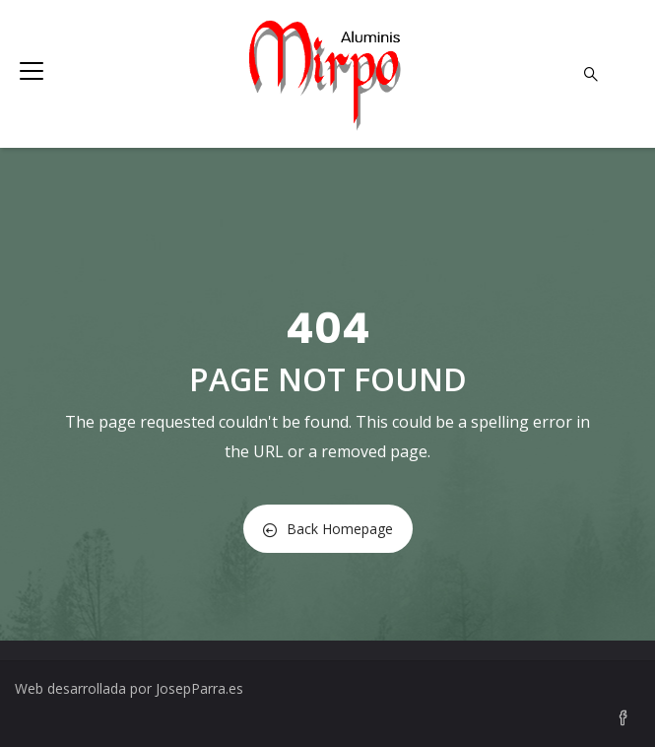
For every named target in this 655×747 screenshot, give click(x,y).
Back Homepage (328, 528)
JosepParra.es (199, 688)
